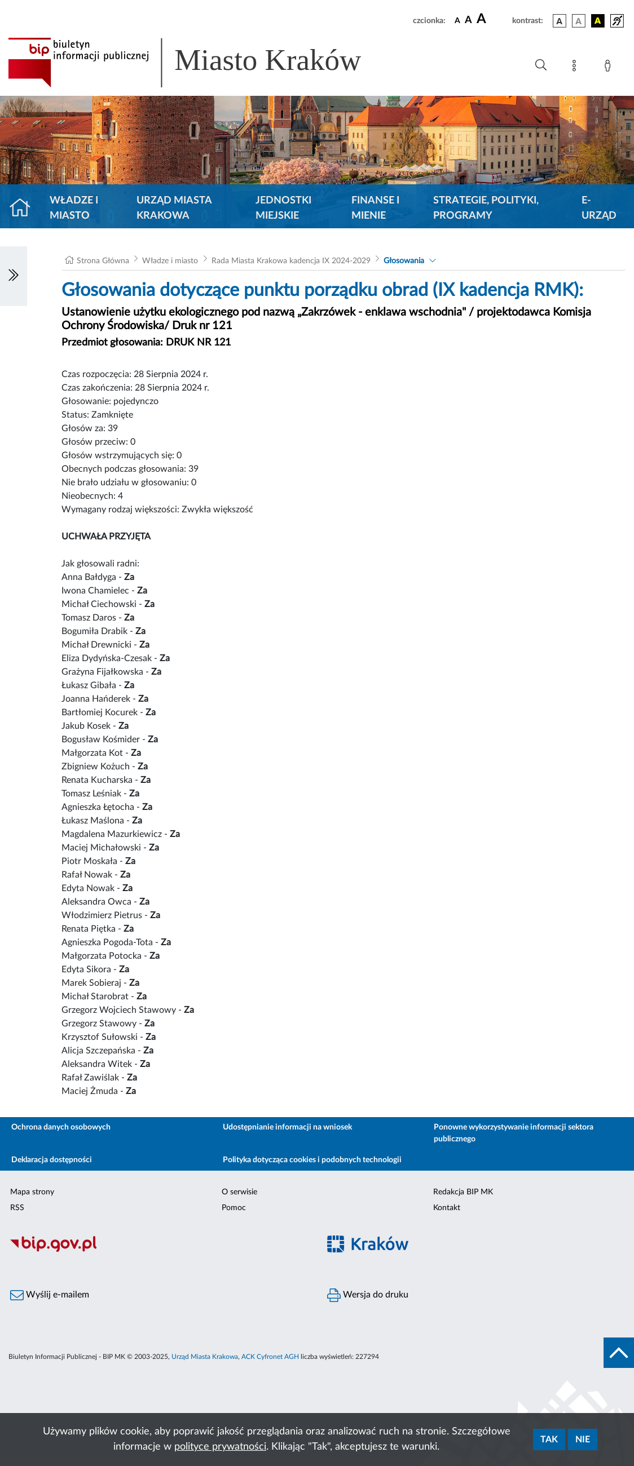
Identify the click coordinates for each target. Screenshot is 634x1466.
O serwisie (239, 1192)
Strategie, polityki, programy (486, 208)
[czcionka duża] (493, 19)
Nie (582, 1439)
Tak (549, 1439)
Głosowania (404, 261)
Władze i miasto (74, 208)
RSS (17, 1208)
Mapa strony (32, 1192)
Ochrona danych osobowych (61, 1127)
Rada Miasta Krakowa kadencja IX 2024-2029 (291, 261)
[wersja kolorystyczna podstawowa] (559, 20)
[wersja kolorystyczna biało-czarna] (578, 20)
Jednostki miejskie (283, 208)
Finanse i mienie (375, 208)
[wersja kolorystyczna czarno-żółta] (597, 20)
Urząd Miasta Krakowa (174, 208)
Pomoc (234, 1208)
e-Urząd (599, 208)
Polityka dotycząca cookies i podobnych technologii (312, 1160)
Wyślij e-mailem (49, 1295)
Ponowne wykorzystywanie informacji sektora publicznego (513, 1133)
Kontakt (446, 1208)
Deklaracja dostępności (51, 1160)
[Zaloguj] (610, 68)
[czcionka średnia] (468, 20)
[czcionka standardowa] (457, 20)
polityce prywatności (220, 1447)
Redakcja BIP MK (463, 1192)
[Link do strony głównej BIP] (200, 62)
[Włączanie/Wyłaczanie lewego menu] (13, 276)
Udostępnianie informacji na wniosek (287, 1127)
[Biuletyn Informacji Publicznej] (158, 1251)
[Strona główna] (24, 208)
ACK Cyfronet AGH (270, 1356)
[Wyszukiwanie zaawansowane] (541, 65)
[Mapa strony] (576, 68)
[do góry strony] (619, 1352)
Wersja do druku (367, 1295)
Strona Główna (103, 261)
